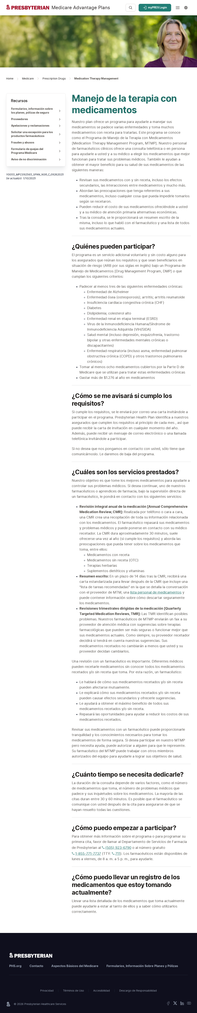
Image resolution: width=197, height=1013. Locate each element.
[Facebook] (168, 1004)
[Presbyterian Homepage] (30, 955)
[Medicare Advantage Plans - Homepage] (64, 9)
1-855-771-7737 (86, 854)
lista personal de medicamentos (155, 592)
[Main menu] (177, 7)
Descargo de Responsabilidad (138, 990)
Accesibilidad (101, 990)
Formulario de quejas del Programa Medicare (36, 151)
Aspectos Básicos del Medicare (74, 966)
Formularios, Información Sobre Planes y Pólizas (142, 966)
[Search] (131, 7)
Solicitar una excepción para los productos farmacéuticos (36, 134)
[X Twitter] (175, 1004)
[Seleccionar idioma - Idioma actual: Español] (186, 8)
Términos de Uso (73, 990)
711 (116, 854)
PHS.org (15, 966)
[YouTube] (189, 1004)
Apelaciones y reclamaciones (36, 126)
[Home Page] (9, 79)
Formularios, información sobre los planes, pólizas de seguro (36, 111)
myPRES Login (155, 7)
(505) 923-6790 (116, 848)
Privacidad (47, 990)
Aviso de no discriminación (36, 159)
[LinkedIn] (182, 1004)
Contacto (36, 966)
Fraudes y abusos (36, 142)
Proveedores (36, 119)
